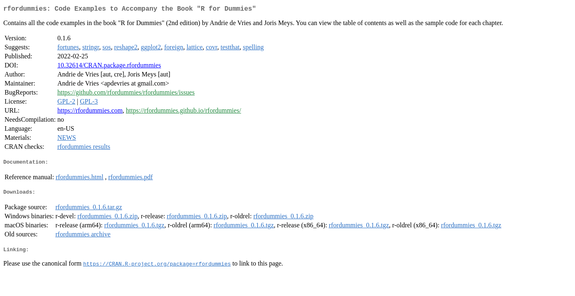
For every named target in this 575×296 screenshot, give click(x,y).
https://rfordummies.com (90, 112)
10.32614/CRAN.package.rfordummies (109, 66)
